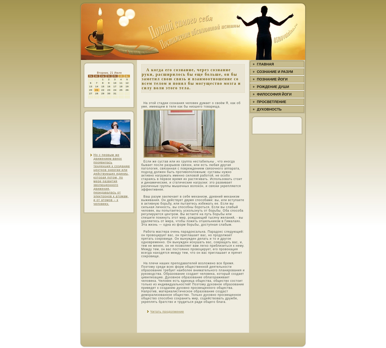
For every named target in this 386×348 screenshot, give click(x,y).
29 (102, 93)
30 (109, 93)
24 (115, 90)
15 (102, 86)
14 (96, 86)
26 (127, 90)
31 (115, 93)
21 (96, 90)
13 (90, 86)
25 (121, 90)
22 (102, 90)
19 (127, 86)
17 (115, 86)
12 (127, 83)
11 (121, 83)
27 (90, 93)
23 (109, 90)
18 (121, 86)
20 (90, 90)
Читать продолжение (167, 311)
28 (96, 93)
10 (115, 83)
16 (109, 86)
